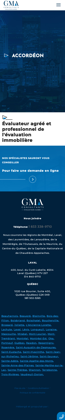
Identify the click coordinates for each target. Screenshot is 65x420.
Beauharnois (9, 316)
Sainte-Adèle (9, 361)
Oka (51, 338)
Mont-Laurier (37, 334)
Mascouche (8, 334)
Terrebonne (49, 370)
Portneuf (7, 343)
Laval (17, 329)
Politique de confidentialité (32, 392)
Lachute (6, 329)
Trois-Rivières (10, 374)
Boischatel (33, 320)
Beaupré (25, 316)
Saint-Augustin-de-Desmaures (35, 347)
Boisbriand (18, 320)
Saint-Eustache (11, 352)
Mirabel (22, 334)
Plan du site (19, 388)
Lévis (25, 329)
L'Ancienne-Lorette (38, 325)
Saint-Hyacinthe (33, 352)
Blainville (38, 316)
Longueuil (37, 329)
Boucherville (50, 320)
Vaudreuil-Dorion (31, 374)
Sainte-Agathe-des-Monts (36, 361)
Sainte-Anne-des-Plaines (17, 365)
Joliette (19, 325)
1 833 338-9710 (40, 226)
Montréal (22, 338)
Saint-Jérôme (29, 356)
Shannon (34, 370)
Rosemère (7, 347)
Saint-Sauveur (49, 356)
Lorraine (51, 329)
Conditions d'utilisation (38, 388)
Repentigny (45, 343)
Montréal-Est (38, 338)
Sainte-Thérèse (17, 370)
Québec (19, 343)
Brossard (7, 325)
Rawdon (31, 343)
